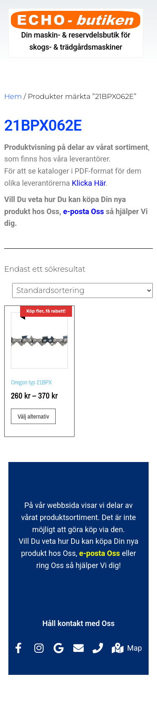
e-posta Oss (83, 211)
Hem (13, 96)
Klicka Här (89, 183)
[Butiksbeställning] (82, 290)
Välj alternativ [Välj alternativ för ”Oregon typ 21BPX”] (33, 416)
